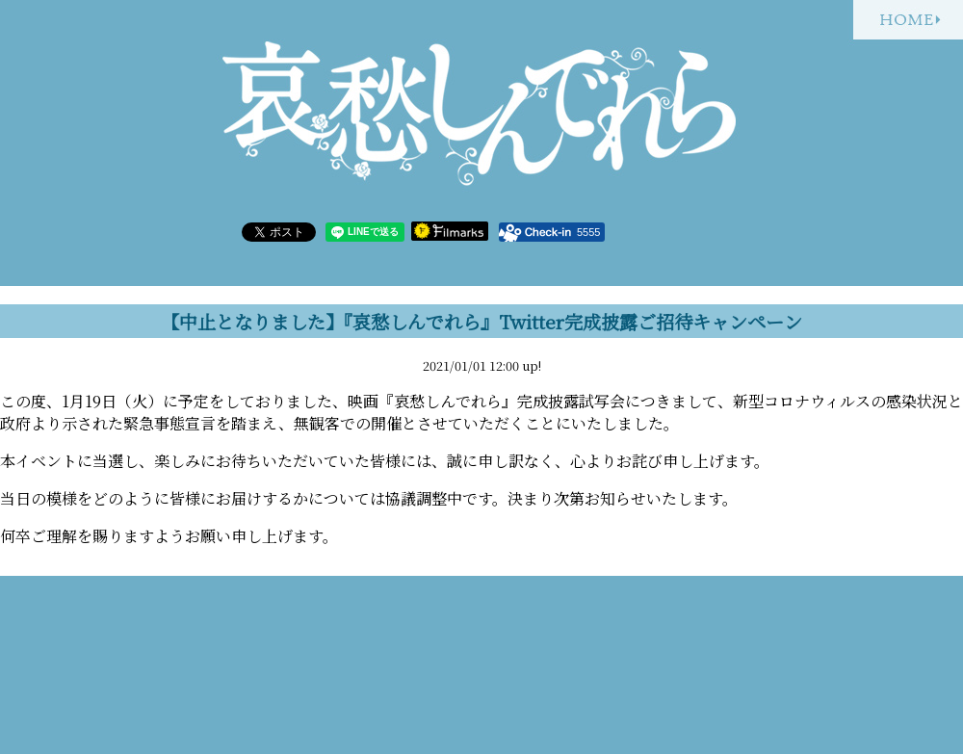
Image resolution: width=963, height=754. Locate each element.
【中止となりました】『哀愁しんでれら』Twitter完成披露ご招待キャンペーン (481, 321)
